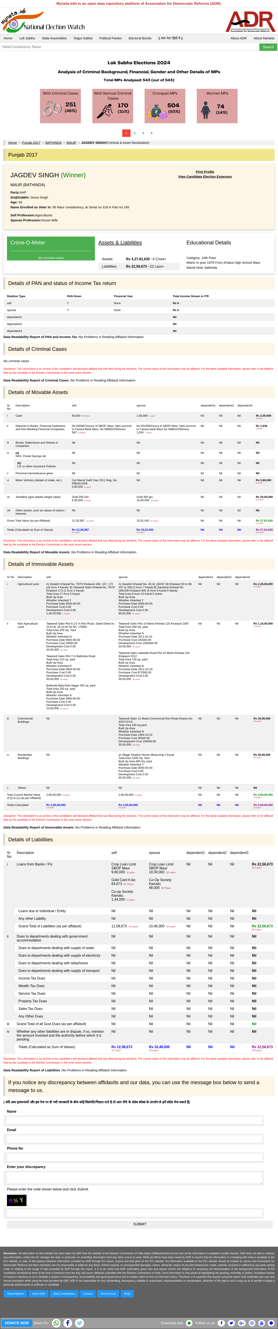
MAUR (71, 142)
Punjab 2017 (31, 142)
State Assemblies (54, 38)
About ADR (239, 38)
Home (8, 38)
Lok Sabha (27, 38)
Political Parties (110, 38)
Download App (172, 1323)
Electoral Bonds (140, 38)
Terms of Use (108, 1293)
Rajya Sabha (83, 38)
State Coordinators (64, 1293)
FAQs (127, 1293)
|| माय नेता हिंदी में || (170, 38)
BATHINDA (53, 142)
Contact (87, 1293)
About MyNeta (264, 38)
